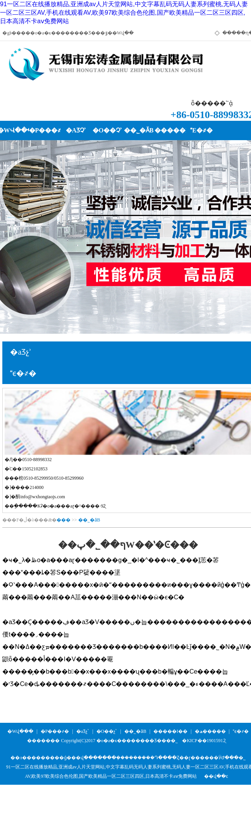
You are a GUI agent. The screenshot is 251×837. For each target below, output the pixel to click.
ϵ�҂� (241, 731)
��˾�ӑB (89, 520)
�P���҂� (55, 731)
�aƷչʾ (82, 731)
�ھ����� (210, 731)
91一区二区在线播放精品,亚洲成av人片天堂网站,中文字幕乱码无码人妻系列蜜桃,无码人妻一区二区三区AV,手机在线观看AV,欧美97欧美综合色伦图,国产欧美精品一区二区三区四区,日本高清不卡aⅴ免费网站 (124, 12)
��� (63, 520)
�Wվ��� (20, 731)
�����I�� (170, 731)
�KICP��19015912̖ (203, 740)
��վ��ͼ (216, 776)
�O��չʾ (106, 731)
